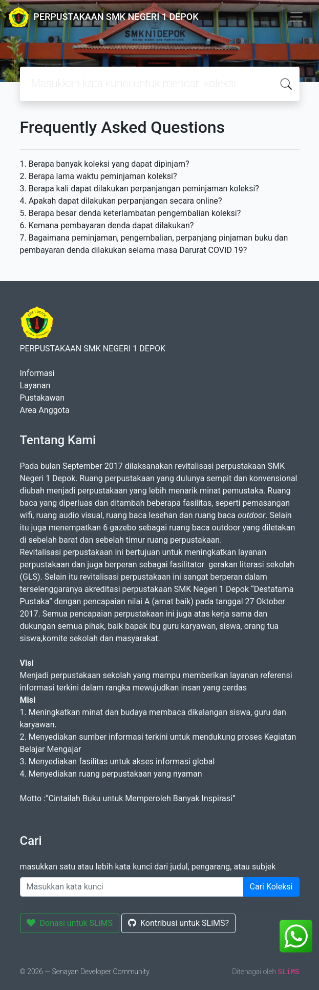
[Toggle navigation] (296, 17)
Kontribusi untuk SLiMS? (178, 923)
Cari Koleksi (271, 887)
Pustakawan (42, 398)
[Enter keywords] (132, 887)
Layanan (35, 385)
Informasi (37, 373)
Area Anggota (45, 410)
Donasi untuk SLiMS (70, 923)
